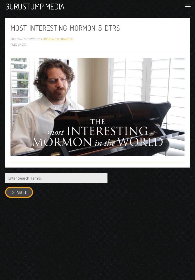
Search (19, 192)
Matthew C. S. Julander (57, 39)
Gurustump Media (34, 6)
